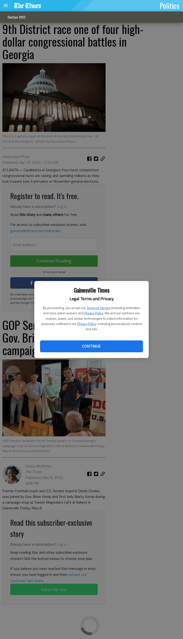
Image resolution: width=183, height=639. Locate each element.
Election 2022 (16, 16)
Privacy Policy (93, 312)
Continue (91, 346)
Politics (169, 5)
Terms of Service (99, 307)
